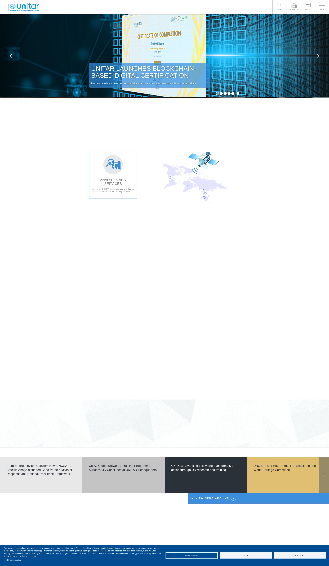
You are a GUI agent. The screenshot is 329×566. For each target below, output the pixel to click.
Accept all (300, 555)
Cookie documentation (12, 560)
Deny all (246, 555)
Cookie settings (191, 555)
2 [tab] (221, 94)
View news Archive (212, 499)
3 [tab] (225, 94)
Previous (11, 56)
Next (318, 56)
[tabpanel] (164, 56)
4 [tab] (229, 94)
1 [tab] (217, 94)
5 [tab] (232, 94)
